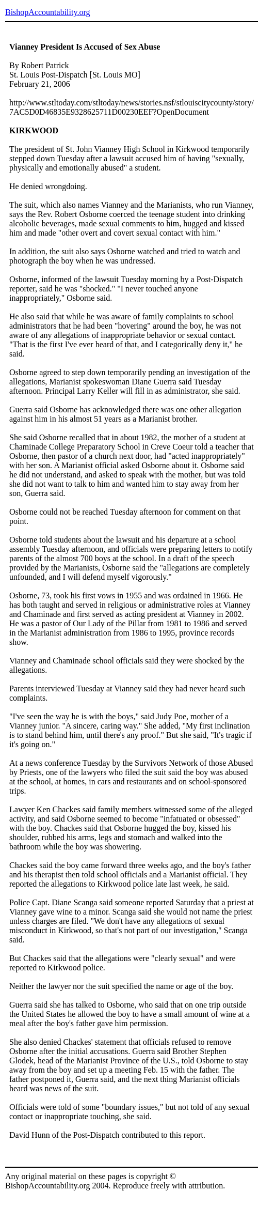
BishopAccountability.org (47, 12)
